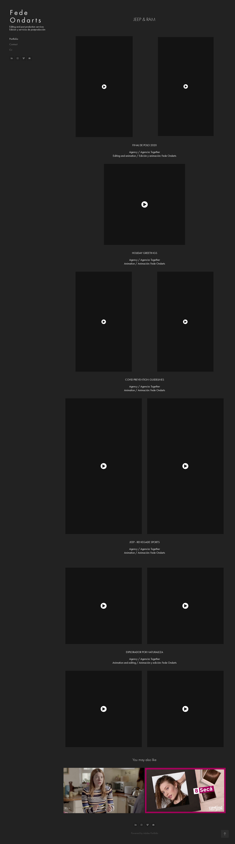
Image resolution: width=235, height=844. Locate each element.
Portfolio (13, 38)
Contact (13, 44)
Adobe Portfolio (150, 833)
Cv (10, 49)
